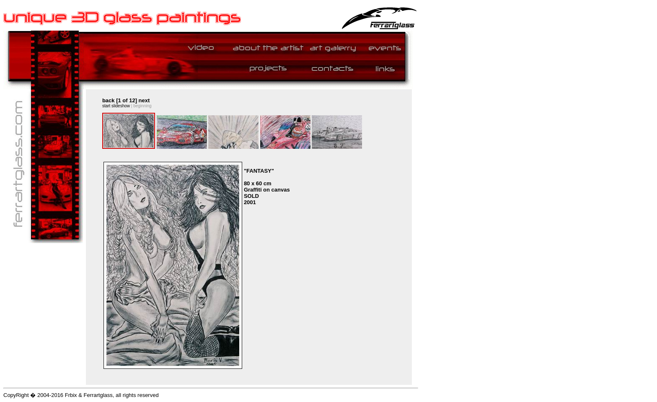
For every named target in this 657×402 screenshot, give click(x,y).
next (144, 100)
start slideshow (116, 106)
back (108, 100)
